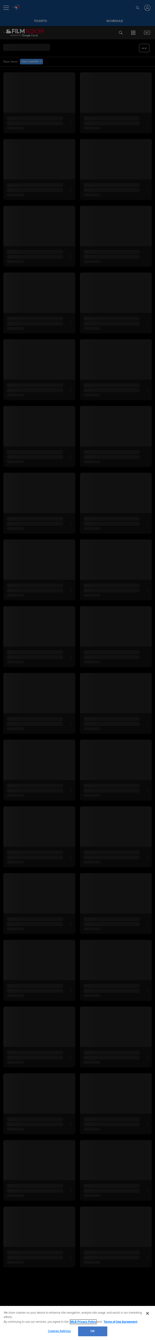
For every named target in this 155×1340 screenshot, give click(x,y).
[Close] (147, 1313)
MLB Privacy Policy (83, 1322)
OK (92, 1331)
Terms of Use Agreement (120, 1322)
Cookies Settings (59, 1331)
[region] (77, 1323)
